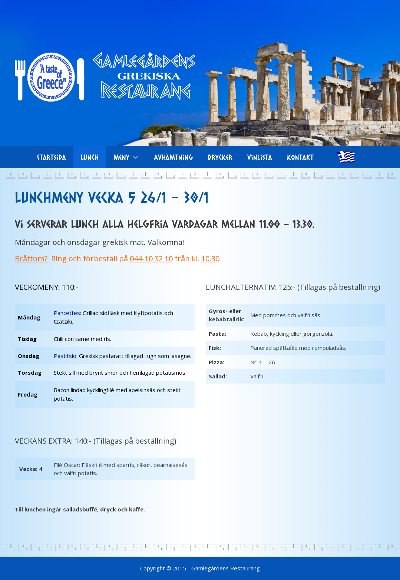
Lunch (90, 157)
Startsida (51, 157)
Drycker (220, 157)
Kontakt (300, 157)
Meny (129, 157)
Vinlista (259, 157)
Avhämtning (173, 157)
